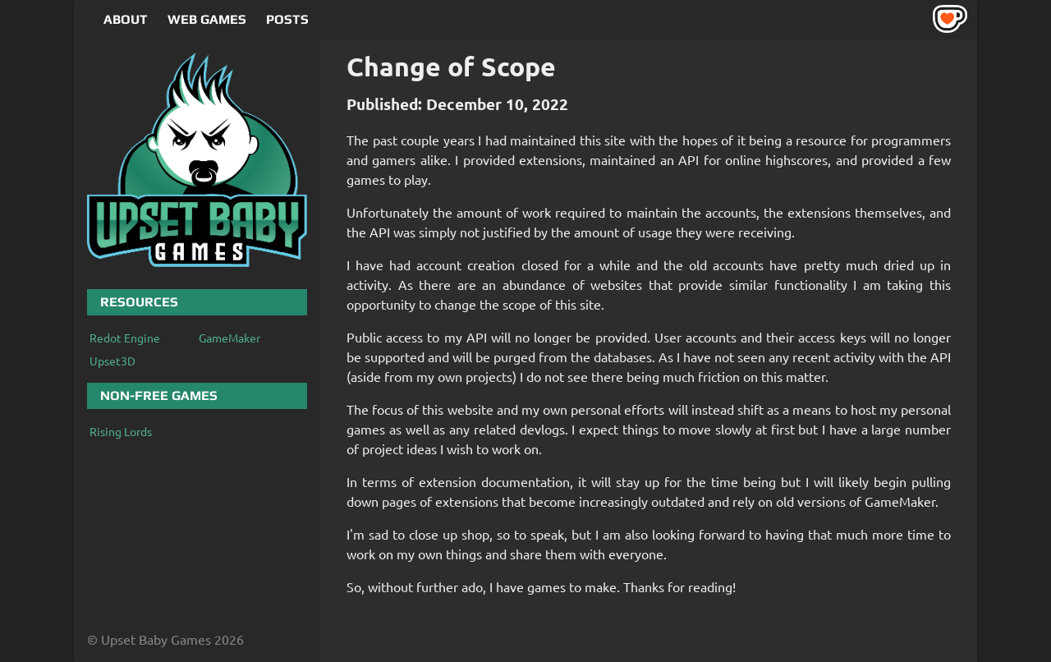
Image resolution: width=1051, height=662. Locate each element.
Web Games (207, 19)
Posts (287, 19)
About (125, 19)
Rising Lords (120, 431)
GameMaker (229, 337)
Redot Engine (124, 337)
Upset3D (112, 360)
